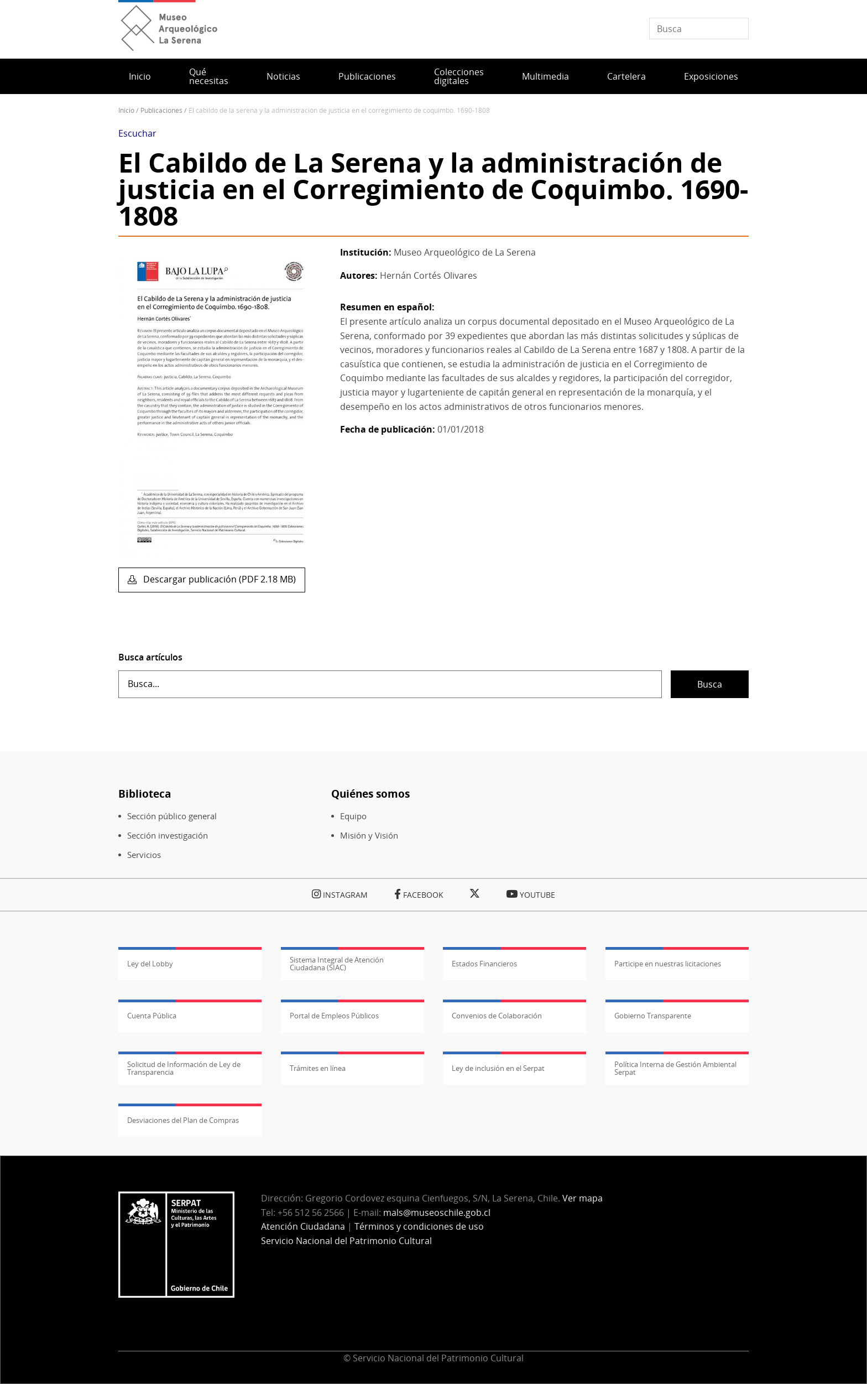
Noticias (283, 76)
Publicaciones (367, 76)
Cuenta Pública (151, 1016)
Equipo (353, 816)
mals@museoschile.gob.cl (436, 1212)
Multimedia (545, 76)
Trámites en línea (318, 1068)
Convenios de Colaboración (497, 1016)
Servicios (144, 855)
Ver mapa (582, 1198)
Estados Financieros (484, 964)
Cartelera (626, 76)
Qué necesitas (208, 76)
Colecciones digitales (459, 76)
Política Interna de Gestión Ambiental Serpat (675, 1068)
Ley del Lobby (150, 964)
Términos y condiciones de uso (419, 1226)
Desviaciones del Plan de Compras (183, 1120)
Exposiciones (711, 76)
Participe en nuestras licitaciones (667, 964)
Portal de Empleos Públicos (334, 1016)
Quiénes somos (370, 793)
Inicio (140, 76)
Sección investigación (167, 835)
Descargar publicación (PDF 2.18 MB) (218, 579)
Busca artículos (150, 657)
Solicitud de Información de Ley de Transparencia (184, 1068)
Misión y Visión (369, 835)
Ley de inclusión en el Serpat (498, 1068)
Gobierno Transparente (652, 1016)
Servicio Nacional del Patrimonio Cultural (346, 1241)
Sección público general (172, 816)
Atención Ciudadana (303, 1226)
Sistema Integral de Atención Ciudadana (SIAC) (337, 963)
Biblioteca (144, 793)
